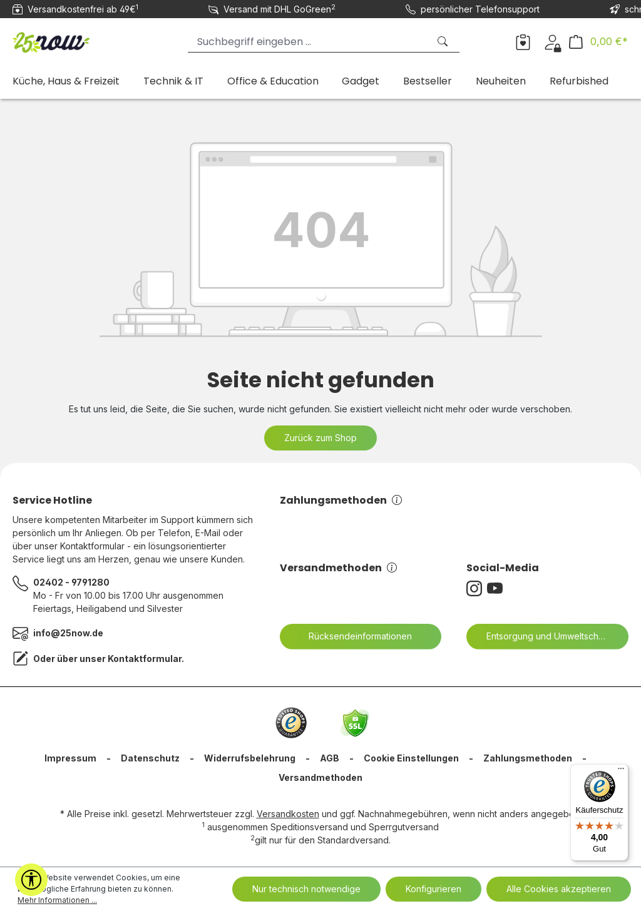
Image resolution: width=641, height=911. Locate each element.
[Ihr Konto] (552, 41)
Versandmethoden (338, 568)
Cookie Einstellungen (411, 758)
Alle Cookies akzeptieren (558, 888)
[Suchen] (443, 42)
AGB (329, 758)
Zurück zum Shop (320, 437)
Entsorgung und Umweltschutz (541, 636)
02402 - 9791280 (71, 582)
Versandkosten (288, 813)
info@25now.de (68, 633)
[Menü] (620, 771)
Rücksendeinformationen (352, 636)
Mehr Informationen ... (57, 900)
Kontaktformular (145, 658)
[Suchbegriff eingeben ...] (308, 42)
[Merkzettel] (523, 41)
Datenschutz (150, 758)
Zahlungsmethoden (341, 500)
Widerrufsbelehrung (249, 758)
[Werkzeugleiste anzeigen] (31, 879)
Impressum (70, 758)
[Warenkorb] (598, 41)
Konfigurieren (433, 888)
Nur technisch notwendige (306, 888)
